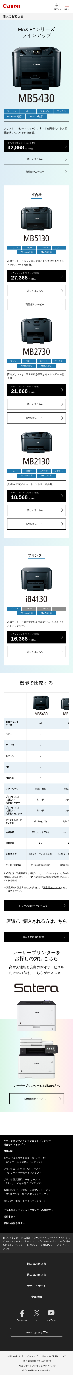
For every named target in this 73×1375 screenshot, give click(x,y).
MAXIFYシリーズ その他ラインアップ (26, 1194)
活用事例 (8, 1216)
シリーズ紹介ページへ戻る (33, 905)
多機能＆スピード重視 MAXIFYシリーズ (26, 1190)
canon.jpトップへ (36, 1332)
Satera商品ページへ (34, 1098)
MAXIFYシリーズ (51, 1245)
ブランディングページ (43, 1241)
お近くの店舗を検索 (33, 937)
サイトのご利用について (54, 1356)
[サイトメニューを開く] (67, 6)
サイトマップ (31, 1356)
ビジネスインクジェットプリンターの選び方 (27, 1210)
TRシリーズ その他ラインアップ (23, 1183)
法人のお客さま (36, 1275)
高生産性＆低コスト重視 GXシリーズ (24, 1158)
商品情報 (25, 1237)
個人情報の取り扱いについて (37, 1360)
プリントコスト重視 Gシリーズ (21, 1168)
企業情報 (36, 1297)
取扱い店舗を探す (13, 1223)
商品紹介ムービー (35, 171)
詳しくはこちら (35, 159)
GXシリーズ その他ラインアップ (23, 1162)
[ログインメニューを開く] (57, 6)
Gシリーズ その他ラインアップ (22, 1172)
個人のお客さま (13, 16)
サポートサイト (36, 1286)
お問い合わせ (13, 1356)
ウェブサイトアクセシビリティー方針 (37, 1365)
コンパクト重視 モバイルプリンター (24, 1201)
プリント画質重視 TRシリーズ (20, 1179)
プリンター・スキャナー (46, 1237)
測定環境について (52, 887)
